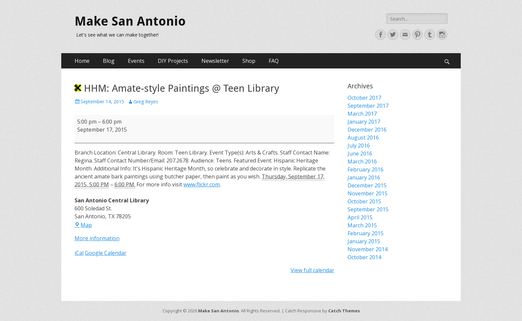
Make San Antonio (130, 21)
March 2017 (362, 113)
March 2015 (362, 225)
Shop (248, 60)
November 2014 (368, 249)
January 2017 (364, 121)
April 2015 (360, 217)
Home (82, 60)
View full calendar (312, 270)
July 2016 (359, 145)
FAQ (274, 60)
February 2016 (366, 169)
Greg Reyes (145, 101)
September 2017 (368, 105)
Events (136, 60)
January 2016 (364, 177)
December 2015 (367, 185)
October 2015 (364, 201)
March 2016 (362, 161)
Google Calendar (106, 253)
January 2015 (364, 241)
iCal (79, 253)
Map (83, 225)
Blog (109, 60)
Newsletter (215, 60)
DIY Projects (173, 60)
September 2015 (368, 209)
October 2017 (364, 97)
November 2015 (368, 193)
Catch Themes (344, 311)
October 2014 (364, 257)
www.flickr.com (201, 184)
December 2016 (367, 129)
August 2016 (363, 137)
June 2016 (360, 153)
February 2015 (366, 233)
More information (97, 238)
